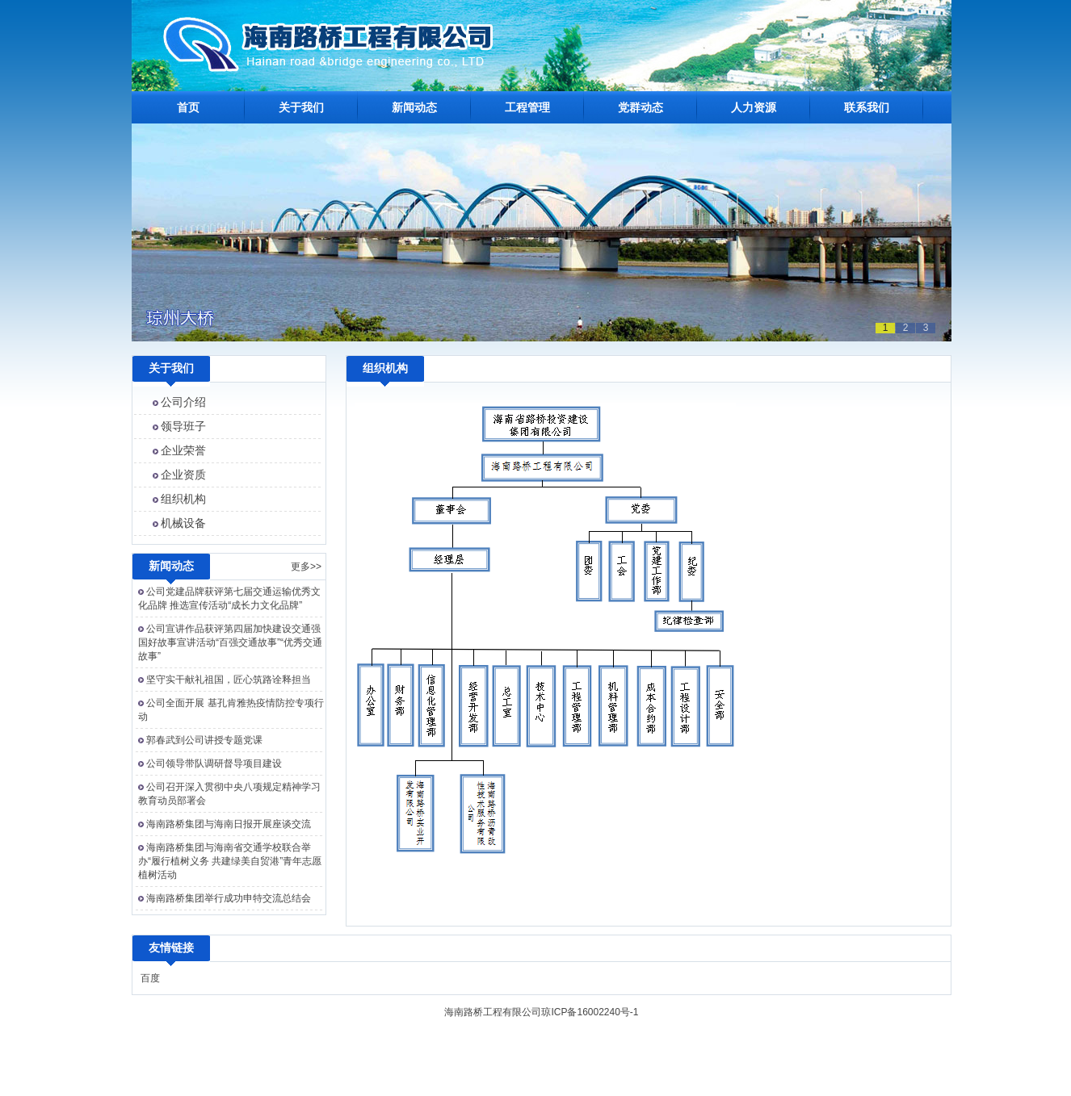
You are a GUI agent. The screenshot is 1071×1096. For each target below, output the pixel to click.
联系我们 (866, 107)
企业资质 (183, 474)
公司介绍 (183, 401)
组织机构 (183, 498)
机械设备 (183, 523)
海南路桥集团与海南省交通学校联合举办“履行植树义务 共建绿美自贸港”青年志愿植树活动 (229, 861)
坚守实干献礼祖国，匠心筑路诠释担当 (228, 679)
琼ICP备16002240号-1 (589, 1012)
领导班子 (183, 426)
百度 (150, 978)
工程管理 (527, 107)
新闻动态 (414, 107)
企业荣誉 (183, 450)
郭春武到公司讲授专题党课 (204, 740)
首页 (188, 107)
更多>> (306, 566)
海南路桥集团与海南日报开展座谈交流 (228, 824)
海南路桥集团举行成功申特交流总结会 (228, 898)
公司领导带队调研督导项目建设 (214, 763)
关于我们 (301, 107)
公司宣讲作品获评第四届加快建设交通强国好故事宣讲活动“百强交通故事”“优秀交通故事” (230, 642)
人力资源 (753, 107)
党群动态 (640, 107)
